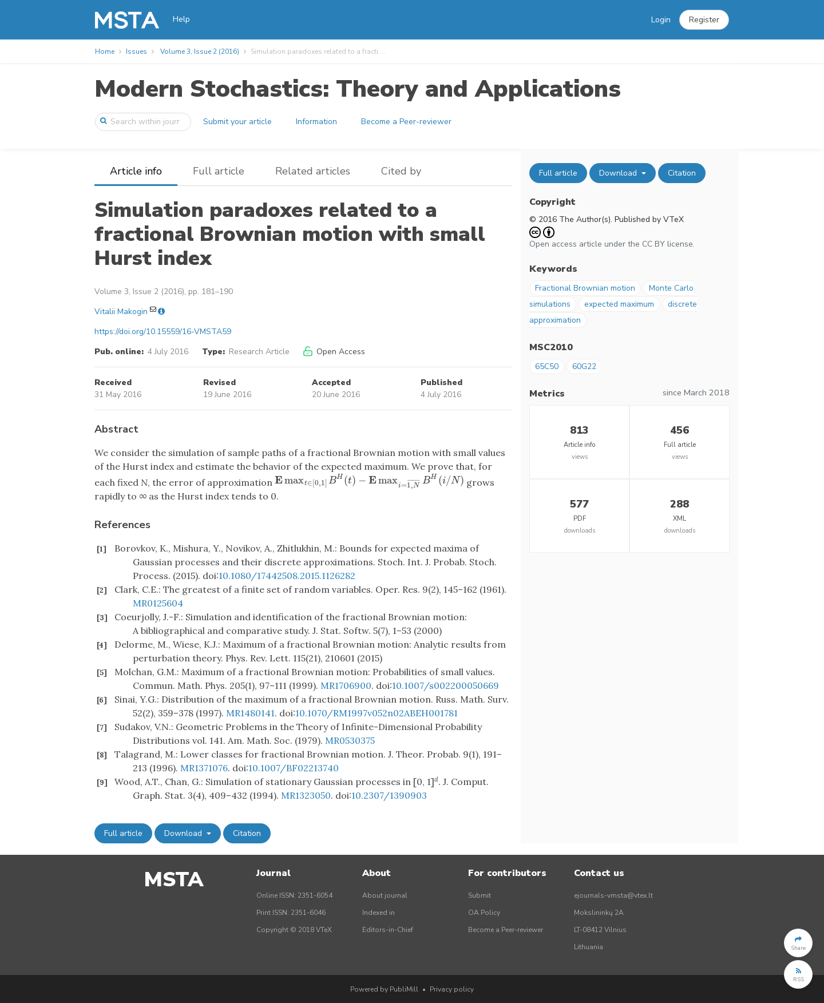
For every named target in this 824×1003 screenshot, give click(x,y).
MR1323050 (306, 795)
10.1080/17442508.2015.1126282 (287, 575)
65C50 (546, 366)
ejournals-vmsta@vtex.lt (613, 895)
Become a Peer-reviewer (406, 121)
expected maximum (619, 304)
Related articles (312, 171)
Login (661, 19)
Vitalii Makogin (121, 311)
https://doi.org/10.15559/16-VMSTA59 (162, 331)
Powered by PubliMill (384, 989)
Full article (218, 171)
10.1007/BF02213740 (293, 768)
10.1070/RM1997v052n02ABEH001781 (376, 713)
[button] (704, 20)
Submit (479, 895)
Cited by (401, 171)
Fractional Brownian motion (585, 288)
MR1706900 (345, 685)
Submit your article (237, 121)
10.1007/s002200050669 (445, 685)
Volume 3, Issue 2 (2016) (199, 51)
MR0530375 (350, 740)
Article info (136, 171)
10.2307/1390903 (389, 795)
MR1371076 (204, 768)
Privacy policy (452, 989)
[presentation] (369, 480)
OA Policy (484, 912)
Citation (247, 833)
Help (181, 19)
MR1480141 (250, 713)
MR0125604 (158, 603)
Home (104, 51)
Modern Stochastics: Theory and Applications (357, 89)
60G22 (584, 366)
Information (316, 121)
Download (184, 833)
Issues (136, 51)
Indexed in (378, 912)
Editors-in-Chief (387, 929)
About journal (384, 895)
